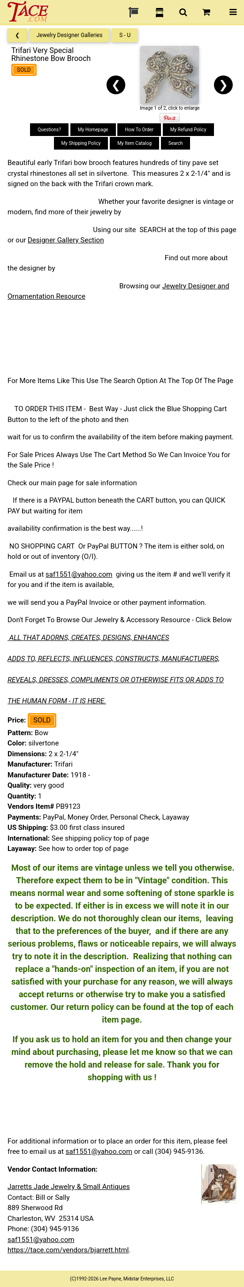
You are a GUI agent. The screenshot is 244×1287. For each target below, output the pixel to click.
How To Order (139, 129)
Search (175, 143)
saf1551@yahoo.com (79, 574)
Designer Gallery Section (66, 240)
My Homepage (93, 129)
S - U (124, 35)
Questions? (49, 129)
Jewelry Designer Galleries (70, 35)
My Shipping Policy (81, 143)
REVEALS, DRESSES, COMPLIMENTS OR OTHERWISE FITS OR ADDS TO (116, 680)
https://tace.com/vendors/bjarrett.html (68, 1250)
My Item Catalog (134, 143)
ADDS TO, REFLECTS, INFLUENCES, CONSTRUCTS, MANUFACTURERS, (114, 659)
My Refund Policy (188, 129)
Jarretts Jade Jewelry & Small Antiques (69, 1186)
